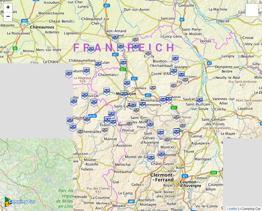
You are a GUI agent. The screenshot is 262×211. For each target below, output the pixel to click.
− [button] (8, 17)
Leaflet (232, 208)
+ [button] (8, 8)
